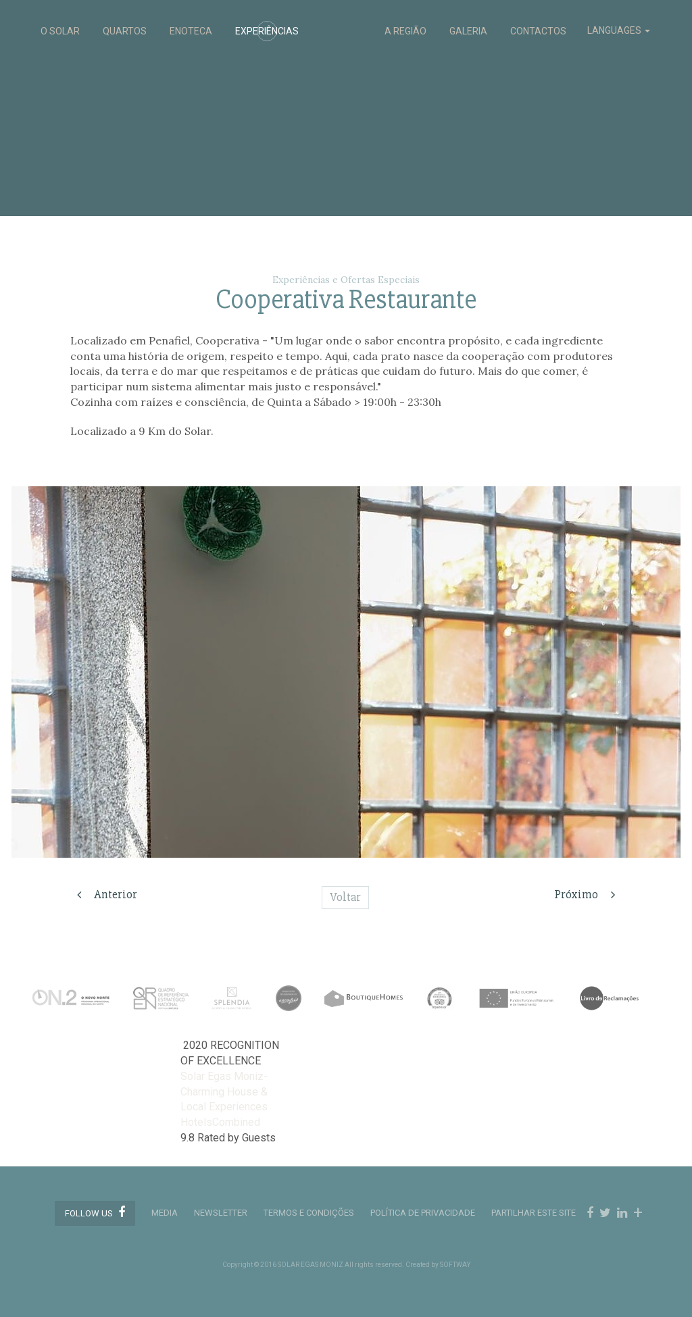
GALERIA (468, 31)
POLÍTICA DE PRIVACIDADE (422, 1213)
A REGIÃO (405, 31)
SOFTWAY (455, 1264)
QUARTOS (125, 31)
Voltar (345, 896)
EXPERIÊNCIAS (267, 31)
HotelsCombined (220, 1122)
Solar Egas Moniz (346, 21)
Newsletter (220, 1213)
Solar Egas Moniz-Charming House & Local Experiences (224, 1092)
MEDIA (164, 1213)
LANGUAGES (618, 30)
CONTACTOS (538, 31)
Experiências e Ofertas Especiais (346, 280)
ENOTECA (191, 31)
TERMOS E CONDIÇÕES (309, 1213)
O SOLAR (60, 31)
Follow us (95, 1212)
